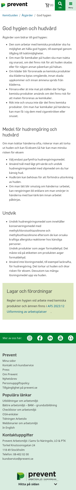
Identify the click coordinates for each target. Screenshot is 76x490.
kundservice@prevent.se (17, 459)
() (49, 5)
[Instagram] (29, 338)
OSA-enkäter (10, 414)
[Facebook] (40, 338)
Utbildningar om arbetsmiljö (20, 401)
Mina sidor (9, 361)
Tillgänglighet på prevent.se (19, 387)
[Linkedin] (50, 338)
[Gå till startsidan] (13, 5)
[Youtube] (60, 338)
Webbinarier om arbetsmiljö (20, 423)
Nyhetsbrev (9, 379)
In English (8, 427)
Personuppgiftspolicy (15, 383)
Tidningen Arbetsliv (14, 419)
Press (5, 369)
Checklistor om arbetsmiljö (19, 409)
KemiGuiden (10, 15)
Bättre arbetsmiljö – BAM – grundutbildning (29, 405)
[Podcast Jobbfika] (70, 338)
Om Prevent (10, 374)
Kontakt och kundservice (18, 365)
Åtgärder (27, 15)
